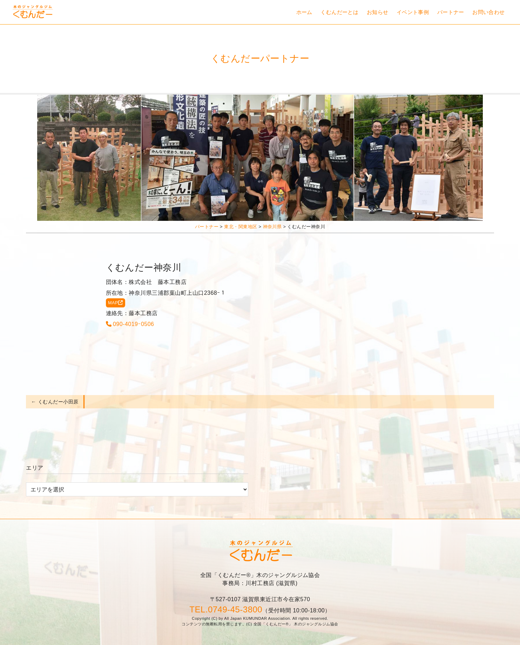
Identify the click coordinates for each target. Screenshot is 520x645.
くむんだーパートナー (260, 58)
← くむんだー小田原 (55, 402)
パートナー (450, 12)
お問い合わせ (488, 12)
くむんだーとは (339, 12)
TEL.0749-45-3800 (225, 609)
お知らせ (378, 12)
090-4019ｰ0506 (130, 324)
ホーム (304, 12)
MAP (115, 302)
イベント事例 (413, 12)
